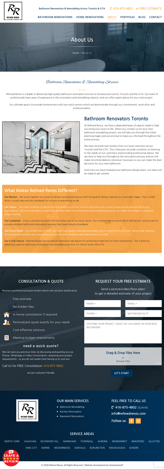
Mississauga (117, 448)
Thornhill (86, 441)
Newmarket (119, 441)
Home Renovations (90, 17)
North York (12, 441)
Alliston (154, 441)
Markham (69, 441)
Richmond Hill (49, 441)
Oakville (80, 448)
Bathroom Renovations (55, 17)
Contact (155, 17)
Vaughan (30, 441)
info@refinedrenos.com (128, 413)
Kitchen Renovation (70, 411)
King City (31, 448)
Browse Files (127, 361)
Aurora (103, 441)
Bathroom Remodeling (72, 407)
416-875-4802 (121, 8)
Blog (142, 17)
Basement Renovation (72, 416)
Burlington (97, 448)
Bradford (138, 441)
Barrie (46, 448)
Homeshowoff (116, 465)
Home (75, 53)
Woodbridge (62, 448)
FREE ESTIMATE (149, 8)
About (112, 17)
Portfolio (127, 17)
